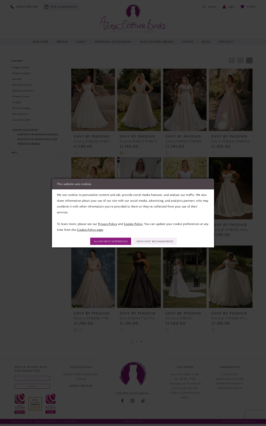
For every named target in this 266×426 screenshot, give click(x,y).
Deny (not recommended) (159, 241)
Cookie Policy (133, 223)
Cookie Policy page (90, 229)
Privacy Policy (107, 223)
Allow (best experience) (107, 241)
